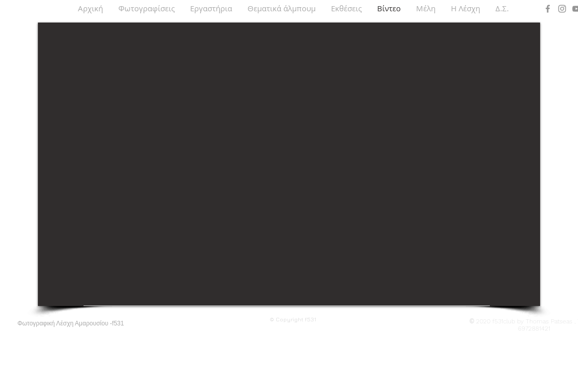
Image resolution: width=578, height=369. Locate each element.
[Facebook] (548, 9)
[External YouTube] (289, 164)
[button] (146, 8)
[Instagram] (562, 9)
